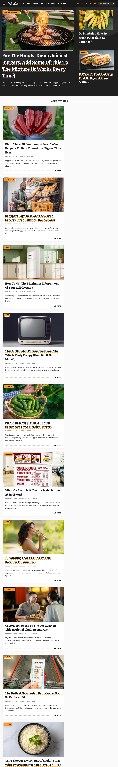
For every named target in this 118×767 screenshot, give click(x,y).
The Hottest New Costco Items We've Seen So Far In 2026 (95, 268)
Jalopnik (23, 744)
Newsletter (107, 3)
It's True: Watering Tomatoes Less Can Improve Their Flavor (19, 663)
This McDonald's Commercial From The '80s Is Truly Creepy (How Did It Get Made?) (20, 205)
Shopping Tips (48, 107)
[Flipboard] (90, 4)
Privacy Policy (69, 728)
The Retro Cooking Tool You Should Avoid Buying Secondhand (97, 400)
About (45, 728)
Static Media (46, 733)
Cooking (85, 51)
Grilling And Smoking (12, 12)
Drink (35, 3)
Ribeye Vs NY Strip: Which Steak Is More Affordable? (96, 531)
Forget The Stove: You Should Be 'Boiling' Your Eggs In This (19, 400)
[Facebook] (82, 4)
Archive (55, 728)
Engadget (14, 744)
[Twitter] (86, 4)
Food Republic (54, 744)
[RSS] (95, 4)
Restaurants (47, 243)
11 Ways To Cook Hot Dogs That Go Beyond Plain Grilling (97, 77)
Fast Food (84, 175)
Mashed (65, 744)
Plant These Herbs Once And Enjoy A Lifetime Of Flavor (94, 663)
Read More (31, 167)
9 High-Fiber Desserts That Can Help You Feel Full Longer (20, 597)
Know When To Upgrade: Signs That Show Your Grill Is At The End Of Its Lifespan (96, 467)
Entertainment (48, 3)
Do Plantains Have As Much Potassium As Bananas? (94, 37)
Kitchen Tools (10, 374)
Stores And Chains (49, 374)
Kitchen (26, 3)
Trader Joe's (47, 437)
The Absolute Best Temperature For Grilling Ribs (55, 332)
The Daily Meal (89, 744)
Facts (84, 12)
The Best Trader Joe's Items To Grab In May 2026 (58, 597)
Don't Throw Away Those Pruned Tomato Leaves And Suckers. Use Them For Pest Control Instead (97, 336)
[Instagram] (78, 4)
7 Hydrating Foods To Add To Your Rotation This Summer (19, 268)
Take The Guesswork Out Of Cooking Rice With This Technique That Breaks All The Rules (19, 336)
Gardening (8, 107)
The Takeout (103, 744)
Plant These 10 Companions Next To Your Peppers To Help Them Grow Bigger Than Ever (19, 137)
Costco (84, 243)
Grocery (62, 3)
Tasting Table (76, 744)
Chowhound (42, 744)
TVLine (32, 744)
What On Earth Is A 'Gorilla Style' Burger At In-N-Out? (96, 201)
